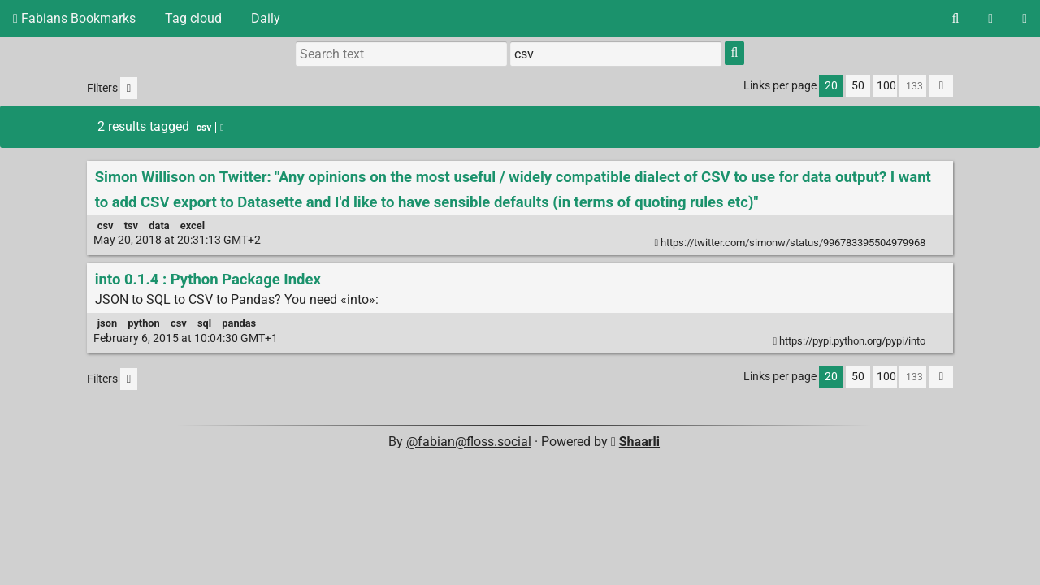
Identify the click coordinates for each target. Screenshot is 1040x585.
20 (831, 86)
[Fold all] (941, 86)
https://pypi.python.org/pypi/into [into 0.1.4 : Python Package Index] (851, 341)
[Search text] (401, 53)
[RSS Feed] (990, 18)
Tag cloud (193, 18)
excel (192, 225)
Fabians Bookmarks (74, 18)
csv (106, 225)
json (107, 323)
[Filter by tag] (616, 53)
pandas (239, 323)
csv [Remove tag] (210, 127)
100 (886, 86)
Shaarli (639, 441)
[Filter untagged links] (128, 88)
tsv (131, 225)
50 (858, 86)
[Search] (955, 18)
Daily (265, 18)
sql (204, 323)
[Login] (1024, 18)
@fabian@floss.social (468, 441)
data (159, 225)
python (143, 323)
